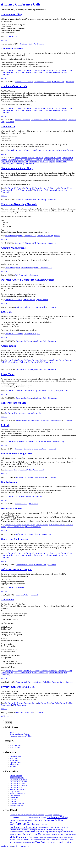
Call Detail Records (12, 48)
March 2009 (14, 760)
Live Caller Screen (70, 834)
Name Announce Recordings (17, 168)
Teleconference (55, 839)
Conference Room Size (13, 402)
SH (11, 846)
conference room (24, 413)
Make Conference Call (40, 72)
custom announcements (57, 525)
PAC (38, 334)
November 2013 (15, 756)
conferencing (59, 830)
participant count (29, 839)
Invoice (62, 834)
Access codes (9, 360)
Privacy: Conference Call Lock (18, 686)
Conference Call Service (13, 300)
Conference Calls (11, 36)
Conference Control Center (45, 827)
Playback (57, 236)
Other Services (34, 162)
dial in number (37, 496)
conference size (36, 413)
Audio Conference (21, 158)
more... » (4, 40)
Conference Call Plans (31, 70)
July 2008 (13, 766)
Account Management (13, 247)
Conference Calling (11, 14)
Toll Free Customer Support (16, 569)
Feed (15, 846)
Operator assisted (42, 300)
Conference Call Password (15, 538)
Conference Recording (45, 236)
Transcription (31, 842)
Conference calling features (14, 441)
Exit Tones (64, 390)
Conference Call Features (24, 82)
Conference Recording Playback (19, 204)
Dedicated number (24, 496)
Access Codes (8, 345)
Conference (7, 599)
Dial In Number (10, 482)
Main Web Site (15, 747)
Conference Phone (15, 830)
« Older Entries (6, 716)
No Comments (39, 44)
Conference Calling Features (20, 734)
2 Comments (34, 275)
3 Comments (51, 449)
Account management (12, 268)
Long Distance (6, 162)
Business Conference (22, 120)
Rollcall (5, 425)
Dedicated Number (11, 508)
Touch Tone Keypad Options (18, 842)
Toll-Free (59, 162)
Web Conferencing (67, 150)
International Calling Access (16, 453)
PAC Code (7, 311)
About (12, 732)
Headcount (13, 834)
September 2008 (15, 762)
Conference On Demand (61, 827)
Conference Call (57, 815)
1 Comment (70, 82)
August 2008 (14, 764)
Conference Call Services (48, 70)
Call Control (8, 126)
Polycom (52, 162)
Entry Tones (7, 374)
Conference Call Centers (13, 70)
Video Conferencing (56, 72)
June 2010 (13, 758)
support (41, 470)
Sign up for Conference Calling (20, 736)
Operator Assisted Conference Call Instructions (27, 279)
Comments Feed (23, 846)
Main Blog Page (15, 745)
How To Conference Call (22, 72)
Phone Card (44, 162)
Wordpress (4, 846)
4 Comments (33, 504)
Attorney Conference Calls (21, 4)
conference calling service (14, 236)
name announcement (45, 441)
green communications (66, 832)
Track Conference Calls (14, 86)
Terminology (64, 839)
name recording (58, 441)
